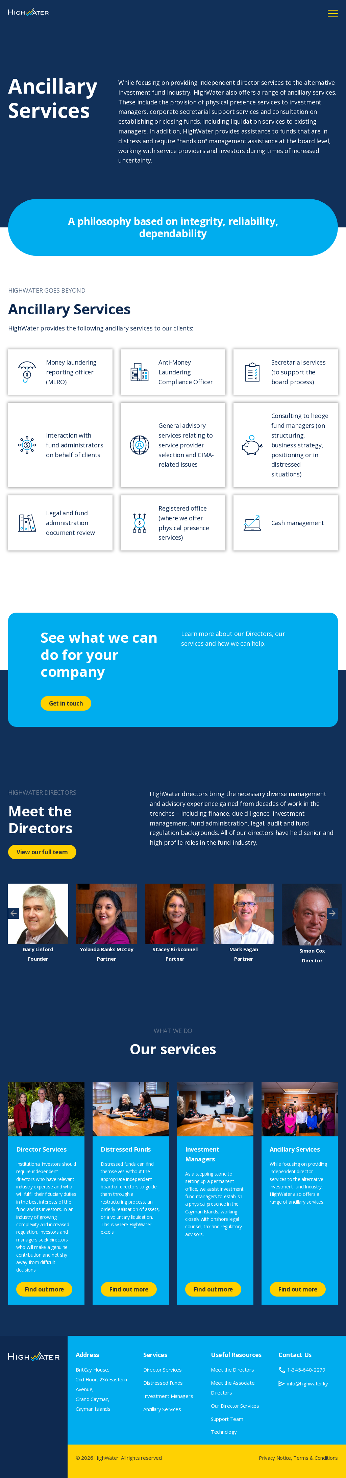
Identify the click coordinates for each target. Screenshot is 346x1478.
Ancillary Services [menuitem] (162, 1409)
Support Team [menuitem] (227, 1418)
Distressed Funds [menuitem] (163, 1382)
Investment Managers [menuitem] (168, 1396)
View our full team (42, 852)
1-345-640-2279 (306, 1369)
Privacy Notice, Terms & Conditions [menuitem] (298, 1457)
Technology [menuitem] (224, 1431)
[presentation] (13, 913)
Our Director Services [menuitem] (235, 1405)
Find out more (44, 1289)
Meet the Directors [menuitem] (232, 1369)
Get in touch (66, 703)
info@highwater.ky (307, 1383)
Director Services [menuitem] (162, 1369)
